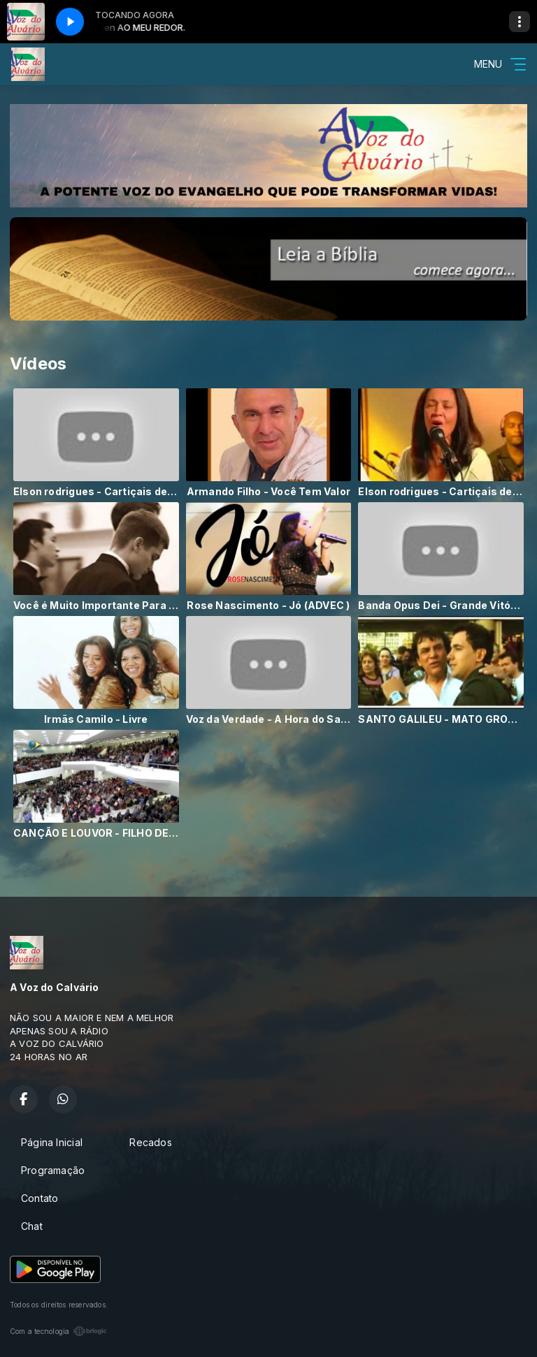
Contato (39, 1198)
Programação (53, 1170)
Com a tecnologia (58, 1331)
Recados (150, 1142)
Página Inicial (52, 1142)
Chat (32, 1226)
